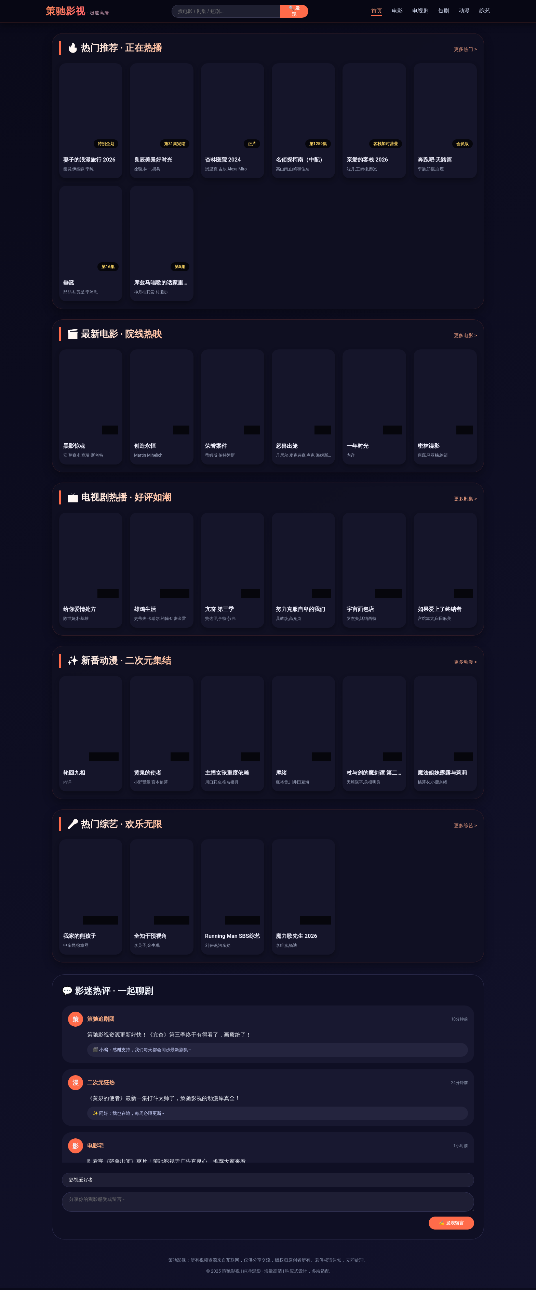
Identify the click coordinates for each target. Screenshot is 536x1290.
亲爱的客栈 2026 (367, 159)
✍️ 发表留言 (451, 1224)
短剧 (443, 11)
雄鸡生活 (145, 609)
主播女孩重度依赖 (227, 772)
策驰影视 (77, 11)
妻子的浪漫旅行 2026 (89, 159)
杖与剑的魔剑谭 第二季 (375, 772)
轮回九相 (74, 772)
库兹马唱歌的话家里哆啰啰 (167, 282)
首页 (376, 11)
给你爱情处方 (79, 609)
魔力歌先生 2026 (296, 936)
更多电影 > (465, 335)
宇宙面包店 (360, 609)
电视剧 (420, 11)
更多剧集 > (465, 498)
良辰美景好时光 (153, 159)
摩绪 (281, 772)
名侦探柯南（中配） (300, 159)
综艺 (484, 11)
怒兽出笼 (287, 446)
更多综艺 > (465, 825)
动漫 (464, 11)
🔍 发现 (294, 11)
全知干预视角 (150, 936)
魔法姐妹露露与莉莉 (442, 772)
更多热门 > (465, 49)
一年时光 (357, 446)
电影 (397, 11)
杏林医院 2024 (223, 159)
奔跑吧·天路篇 (435, 159)
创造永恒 (145, 446)
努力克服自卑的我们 (300, 609)
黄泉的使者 (147, 772)
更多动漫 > (465, 662)
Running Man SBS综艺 (232, 936)
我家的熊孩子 (79, 936)
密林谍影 (429, 446)
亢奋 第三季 (219, 609)
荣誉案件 (216, 446)
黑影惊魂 (74, 446)
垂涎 (68, 282)
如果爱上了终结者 (439, 609)
